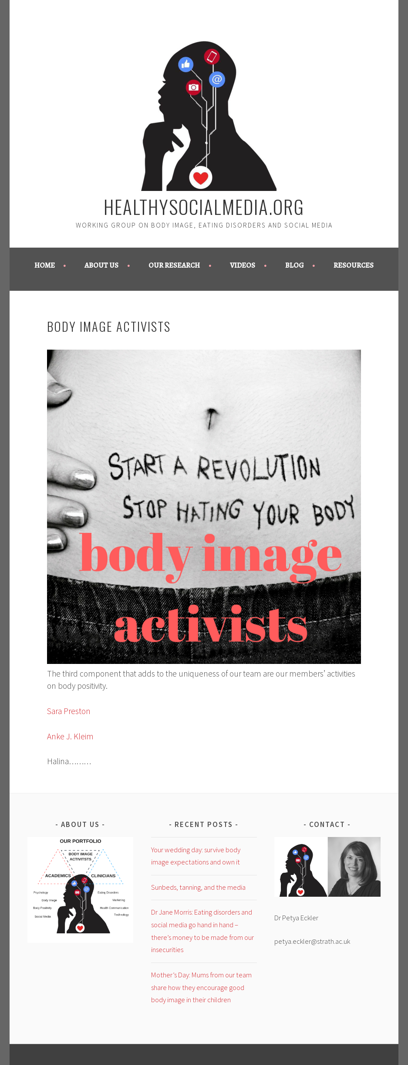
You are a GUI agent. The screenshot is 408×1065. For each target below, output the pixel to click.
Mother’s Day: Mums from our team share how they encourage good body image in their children (201, 987)
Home (44, 265)
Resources (354, 265)
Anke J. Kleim (70, 736)
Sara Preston (69, 711)
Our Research (174, 265)
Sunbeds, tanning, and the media (198, 887)
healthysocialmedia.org (204, 206)
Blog (294, 265)
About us (101, 265)
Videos (242, 265)
